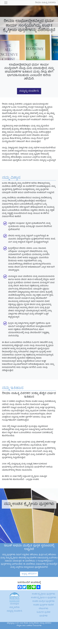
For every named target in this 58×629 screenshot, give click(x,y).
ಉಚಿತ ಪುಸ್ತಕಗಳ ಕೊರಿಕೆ (43, 605)
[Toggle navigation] (5, 2)
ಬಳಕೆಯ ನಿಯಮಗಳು (34, 625)
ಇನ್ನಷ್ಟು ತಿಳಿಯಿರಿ (29, 574)
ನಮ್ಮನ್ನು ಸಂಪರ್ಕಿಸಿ (29, 91)
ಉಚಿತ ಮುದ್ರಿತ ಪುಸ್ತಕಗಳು (43, 601)
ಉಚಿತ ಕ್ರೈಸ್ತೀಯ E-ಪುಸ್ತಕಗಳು (43, 598)
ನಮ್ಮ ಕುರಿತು (14, 607)
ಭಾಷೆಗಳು (43, 616)
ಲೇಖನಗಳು (43, 609)
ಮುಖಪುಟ (14, 604)
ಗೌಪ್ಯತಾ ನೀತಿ (20, 625)
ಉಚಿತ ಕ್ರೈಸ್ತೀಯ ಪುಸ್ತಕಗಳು (43, 594)
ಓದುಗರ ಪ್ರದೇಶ (43, 612)
